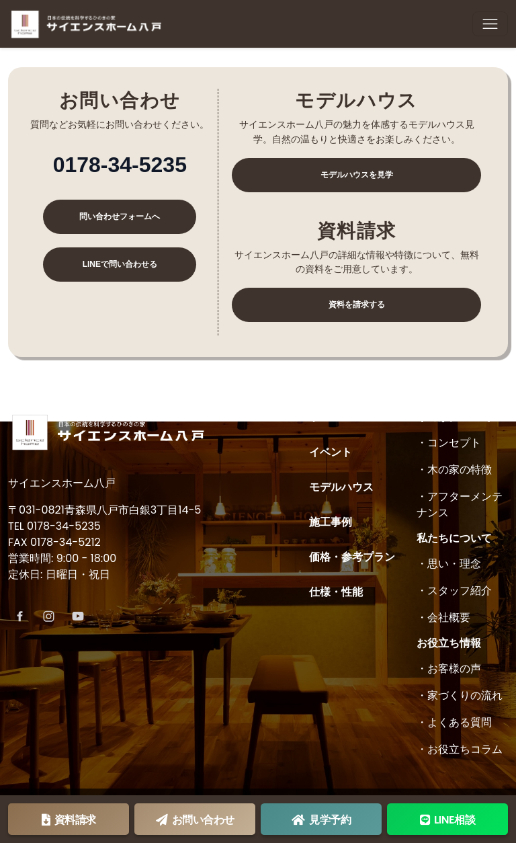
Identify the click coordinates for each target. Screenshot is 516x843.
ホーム (325, 417)
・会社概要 (443, 617)
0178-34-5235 (120, 165)
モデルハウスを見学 (356, 174)
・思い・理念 (449, 563)
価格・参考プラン (352, 557)
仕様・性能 (336, 592)
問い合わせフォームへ (119, 216)
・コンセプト (449, 442)
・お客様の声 (449, 668)
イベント (330, 452)
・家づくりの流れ (460, 695)
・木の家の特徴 (454, 469)
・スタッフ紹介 (454, 590)
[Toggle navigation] (490, 23)
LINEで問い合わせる (120, 264)
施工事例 (330, 522)
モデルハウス (341, 487)
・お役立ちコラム (460, 749)
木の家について (454, 417)
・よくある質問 (454, 722)
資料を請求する (357, 304)
